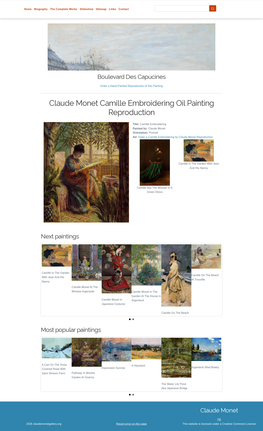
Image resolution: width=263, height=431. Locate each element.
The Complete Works (63, 9)
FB (219, 419)
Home (28, 9)
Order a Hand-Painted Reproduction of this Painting (131, 86)
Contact (124, 9)
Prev (46, 279)
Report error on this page (131, 423)
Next (217, 279)
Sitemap (101, 9)
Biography (41, 9)
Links (112, 9)
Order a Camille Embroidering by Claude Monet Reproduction (175, 137)
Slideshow (86, 9)
